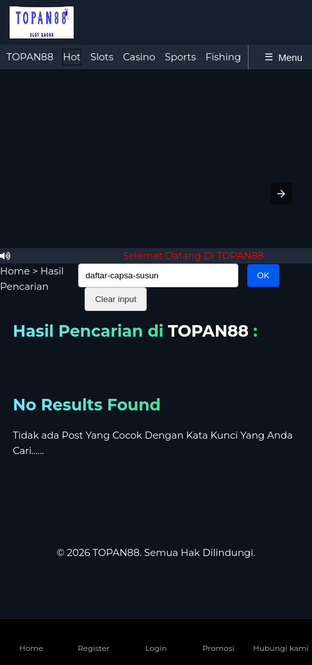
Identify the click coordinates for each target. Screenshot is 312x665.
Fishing (223, 57)
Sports (180, 57)
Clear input (115, 299)
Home (15, 271)
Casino (139, 57)
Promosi (218, 638)
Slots (101, 57)
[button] (281, 194)
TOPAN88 (29, 57)
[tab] (29, 57)
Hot (72, 57)
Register (94, 638)
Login (156, 638)
